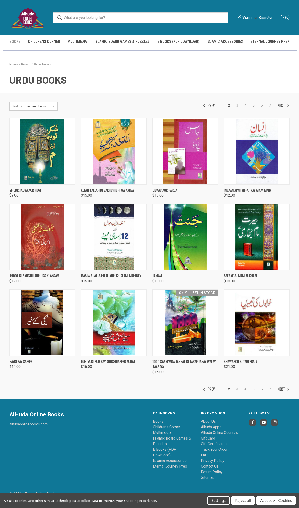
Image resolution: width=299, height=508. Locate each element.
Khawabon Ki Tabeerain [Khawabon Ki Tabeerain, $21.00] (240, 361)
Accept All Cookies (276, 500)
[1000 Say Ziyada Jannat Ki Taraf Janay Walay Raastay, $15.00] (185, 322)
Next (283, 105)
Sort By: (17, 106)
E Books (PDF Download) (178, 41)
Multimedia (77, 41)
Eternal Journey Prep (269, 41)
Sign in (247, 17)
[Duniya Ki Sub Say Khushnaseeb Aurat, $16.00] (114, 322)
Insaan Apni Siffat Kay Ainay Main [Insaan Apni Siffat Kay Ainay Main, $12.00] (247, 190)
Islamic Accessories (225, 41)
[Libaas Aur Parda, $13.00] (185, 151)
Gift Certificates (214, 444)
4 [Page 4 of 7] (245, 105)
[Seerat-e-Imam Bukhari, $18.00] (257, 237)
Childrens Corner (44, 41)
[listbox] (41, 106)
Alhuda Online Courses (219, 432)
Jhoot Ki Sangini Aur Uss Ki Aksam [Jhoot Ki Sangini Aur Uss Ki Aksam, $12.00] (34, 275)
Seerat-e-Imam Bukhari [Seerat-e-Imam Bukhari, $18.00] (240, 275)
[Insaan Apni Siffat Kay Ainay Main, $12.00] (257, 151)
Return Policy (212, 472)
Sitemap (207, 477)
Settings (218, 500)
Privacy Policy (212, 460)
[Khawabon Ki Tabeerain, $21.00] (257, 322)
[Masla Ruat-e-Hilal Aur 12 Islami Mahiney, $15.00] (114, 237)
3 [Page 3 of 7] (237, 105)
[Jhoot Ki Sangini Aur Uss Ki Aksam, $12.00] (42, 237)
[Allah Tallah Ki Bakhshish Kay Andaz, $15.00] (114, 151)
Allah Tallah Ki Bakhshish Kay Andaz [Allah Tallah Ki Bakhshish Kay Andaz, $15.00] (107, 190)
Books (15, 41)
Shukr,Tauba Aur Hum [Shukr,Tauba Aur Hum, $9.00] (25, 190)
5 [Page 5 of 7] (254, 105)
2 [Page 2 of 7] (229, 105)
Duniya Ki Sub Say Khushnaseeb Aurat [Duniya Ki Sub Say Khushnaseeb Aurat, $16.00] (108, 361)
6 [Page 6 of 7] (262, 105)
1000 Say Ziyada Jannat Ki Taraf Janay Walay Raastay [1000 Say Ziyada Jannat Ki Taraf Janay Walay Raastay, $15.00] (184, 364)
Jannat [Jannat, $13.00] (157, 275)
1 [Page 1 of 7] (221, 105)
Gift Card (208, 438)
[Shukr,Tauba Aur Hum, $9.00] (42, 151)
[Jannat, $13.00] (185, 237)
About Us (208, 421)
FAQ (204, 455)
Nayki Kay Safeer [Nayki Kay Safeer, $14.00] (20, 361)
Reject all (243, 500)
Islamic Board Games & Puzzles (122, 41)
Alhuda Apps (211, 427)
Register (266, 17)
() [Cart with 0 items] (285, 17)
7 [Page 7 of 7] (270, 105)
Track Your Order (214, 449)
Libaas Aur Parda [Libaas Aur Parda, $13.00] (164, 190)
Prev (209, 105)
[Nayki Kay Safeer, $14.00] (42, 322)
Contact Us (210, 466)
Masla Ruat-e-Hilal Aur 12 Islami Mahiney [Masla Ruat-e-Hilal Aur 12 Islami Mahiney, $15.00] (111, 275)
